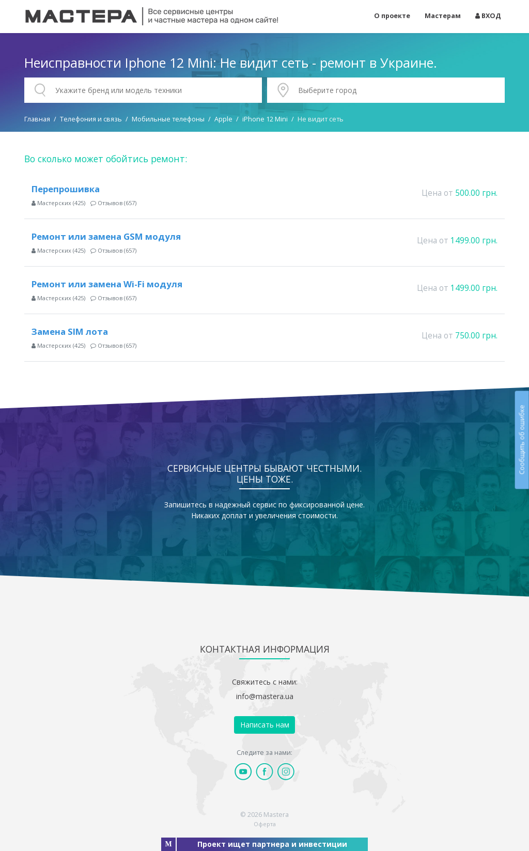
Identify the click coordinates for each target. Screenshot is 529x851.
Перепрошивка (66, 189)
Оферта (265, 824)
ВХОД (488, 15)
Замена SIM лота (70, 331)
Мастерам (443, 15)
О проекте (392, 15)
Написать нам (264, 725)
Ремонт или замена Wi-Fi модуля (107, 284)
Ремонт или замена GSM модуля (106, 236)
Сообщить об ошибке (521, 439)
